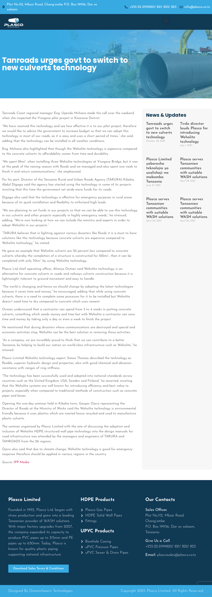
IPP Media (21, 462)
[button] (166, 21)
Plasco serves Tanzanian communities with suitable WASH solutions (193, 168)
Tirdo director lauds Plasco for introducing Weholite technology (194, 133)
